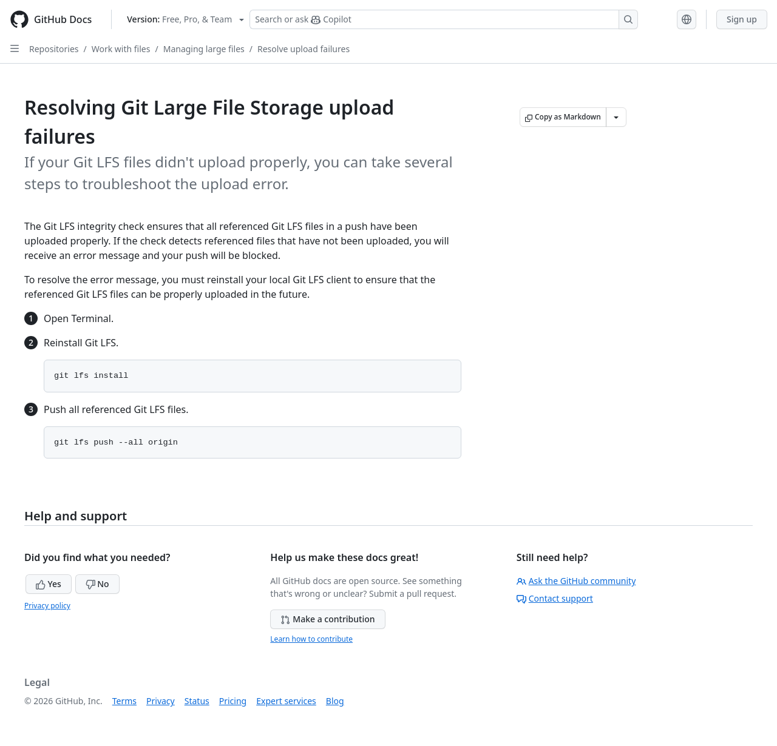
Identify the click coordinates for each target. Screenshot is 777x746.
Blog (335, 701)
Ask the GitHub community (576, 580)
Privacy (160, 701)
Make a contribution (327, 619)
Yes (48, 584)
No (97, 584)
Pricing (232, 701)
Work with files (121, 49)
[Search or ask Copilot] (443, 19)
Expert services (286, 701)
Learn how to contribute (311, 639)
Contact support (555, 598)
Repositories (54, 49)
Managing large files (204, 49)
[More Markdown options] (616, 117)
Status (197, 701)
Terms (124, 701)
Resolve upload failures (303, 49)
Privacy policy (47, 605)
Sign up (742, 19)
